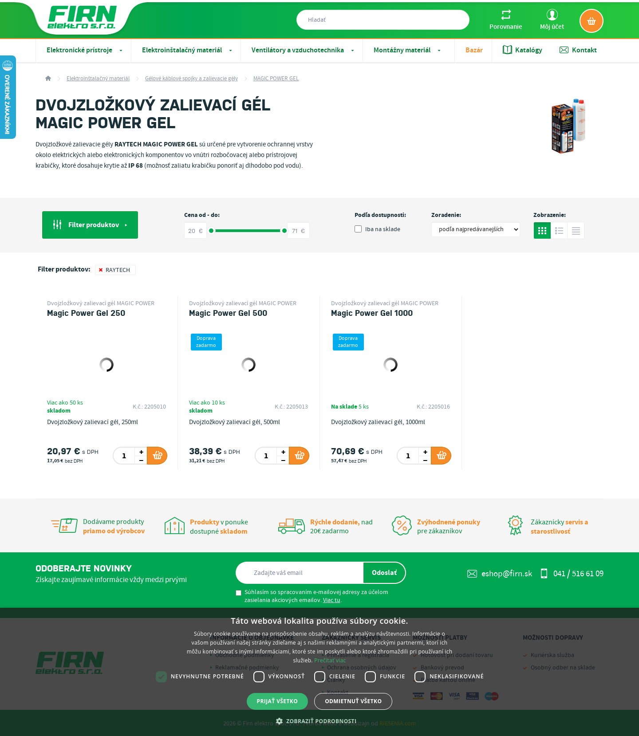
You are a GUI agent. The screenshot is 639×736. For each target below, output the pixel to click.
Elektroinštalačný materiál (188, 50)
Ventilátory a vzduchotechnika (304, 50)
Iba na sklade (377, 229)
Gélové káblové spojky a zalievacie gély (191, 79)
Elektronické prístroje (85, 50)
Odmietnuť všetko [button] (353, 701)
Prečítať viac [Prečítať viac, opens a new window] (330, 660)
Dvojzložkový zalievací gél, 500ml (234, 422)
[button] (320, 720)
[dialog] (319, 672)
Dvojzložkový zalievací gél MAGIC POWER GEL (100, 303)
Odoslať (384, 573)
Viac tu (331, 600)
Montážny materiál (408, 50)
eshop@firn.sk (499, 573)
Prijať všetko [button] (277, 701)
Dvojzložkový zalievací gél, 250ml (92, 422)
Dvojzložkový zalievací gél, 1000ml (378, 422)
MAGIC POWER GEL (276, 79)
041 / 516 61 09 (571, 573)
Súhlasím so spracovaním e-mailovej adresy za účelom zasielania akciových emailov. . (312, 596)
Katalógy (522, 50)
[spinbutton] (124, 455)
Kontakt (578, 50)
